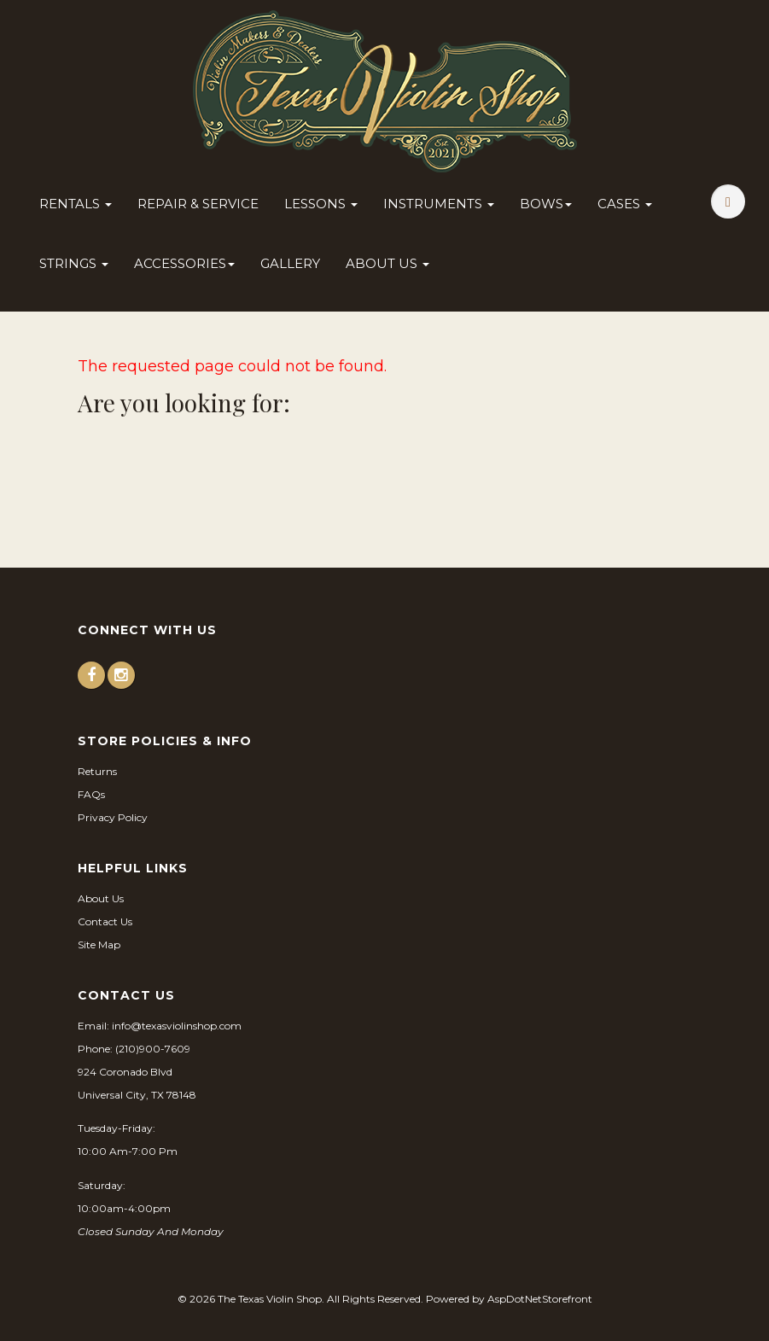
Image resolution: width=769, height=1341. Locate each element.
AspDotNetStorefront (539, 1298)
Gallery (290, 263)
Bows (546, 203)
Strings (73, 263)
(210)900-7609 (152, 1048)
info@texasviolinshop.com (177, 1025)
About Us (387, 263)
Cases (624, 203)
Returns (97, 771)
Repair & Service (198, 203)
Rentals (75, 203)
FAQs (91, 794)
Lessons (321, 203)
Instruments (438, 203)
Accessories (184, 263)
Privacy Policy (113, 817)
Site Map (99, 944)
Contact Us (105, 921)
